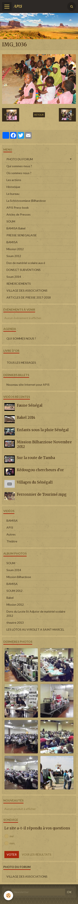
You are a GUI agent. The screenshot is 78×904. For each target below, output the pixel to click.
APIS (9, 527)
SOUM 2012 (14, 590)
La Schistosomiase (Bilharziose (26, 200)
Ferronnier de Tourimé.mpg (42, 494)
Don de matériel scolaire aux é (25, 263)
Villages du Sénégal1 (35, 482)
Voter (12, 854)
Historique (13, 187)
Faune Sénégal (29, 405)
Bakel (10, 597)
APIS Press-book (17, 207)
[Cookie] (8, 895)
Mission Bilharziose (18, 577)
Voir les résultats (36, 854)
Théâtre (11, 541)
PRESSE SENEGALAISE (21, 235)
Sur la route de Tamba (36, 457)
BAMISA (12, 242)
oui (9, 836)
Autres (11, 534)
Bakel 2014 (26, 417)
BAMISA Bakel (15, 228)
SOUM (10, 221)
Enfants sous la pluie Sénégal (43, 429)
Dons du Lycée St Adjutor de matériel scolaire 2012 (35, 613)
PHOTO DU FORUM (19, 159)
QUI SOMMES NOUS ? (21, 338)
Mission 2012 (15, 249)
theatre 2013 (15, 622)
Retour (39, 114)
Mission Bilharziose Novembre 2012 (44, 444)
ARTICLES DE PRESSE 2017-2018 (28, 297)
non (9, 843)
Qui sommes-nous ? (19, 166)
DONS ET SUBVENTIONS (23, 270)
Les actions (13, 180)
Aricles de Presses (18, 214)
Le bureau (12, 193)
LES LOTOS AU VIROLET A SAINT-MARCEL (35, 629)
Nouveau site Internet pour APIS (28, 384)
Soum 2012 (13, 256)
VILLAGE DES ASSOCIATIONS (26, 290)
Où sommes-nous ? (18, 173)
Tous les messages (21, 362)
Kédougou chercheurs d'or (40, 470)
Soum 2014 (13, 276)
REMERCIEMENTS (18, 283)
